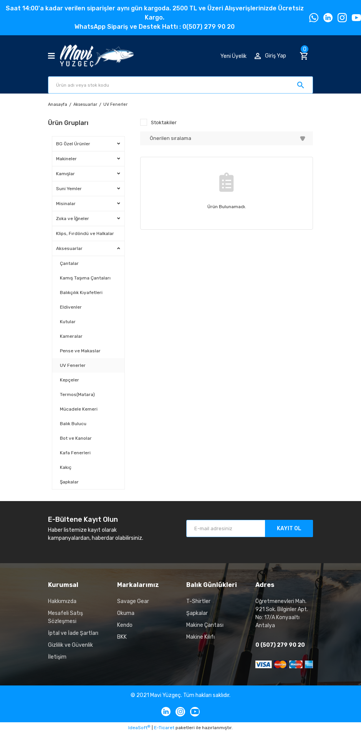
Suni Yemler (69, 188)
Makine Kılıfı (200, 637)
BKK (122, 637)
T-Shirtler (198, 601)
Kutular (68, 321)
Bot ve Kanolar (76, 438)
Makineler (66, 158)
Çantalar (69, 263)
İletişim (57, 657)
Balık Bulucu (73, 423)
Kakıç (65, 467)
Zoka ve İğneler (72, 218)
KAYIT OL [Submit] (289, 528)
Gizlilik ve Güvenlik (70, 645)
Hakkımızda (62, 601)
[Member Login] (270, 56)
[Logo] (97, 56)
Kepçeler (69, 380)
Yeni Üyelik (233, 56)
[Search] (180, 85)
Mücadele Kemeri (79, 409)
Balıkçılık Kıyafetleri (81, 292)
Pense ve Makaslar (80, 350)
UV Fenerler (115, 104)
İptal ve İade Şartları (73, 633)
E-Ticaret (164, 727)
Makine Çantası (205, 625)
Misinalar (66, 203)
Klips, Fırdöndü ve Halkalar (85, 233)
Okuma (125, 613)
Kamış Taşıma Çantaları (85, 278)
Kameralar (71, 336)
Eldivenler (71, 307)
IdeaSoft (139, 728)
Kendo (124, 625)
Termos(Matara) (77, 394)
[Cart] (306, 56)
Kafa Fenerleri (75, 452)
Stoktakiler (164, 122)
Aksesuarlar (69, 248)
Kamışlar (65, 173)
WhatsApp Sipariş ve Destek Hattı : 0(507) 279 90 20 (155, 26)
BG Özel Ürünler (73, 143)
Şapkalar (69, 482)
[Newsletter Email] (249, 528)
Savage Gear (133, 601)
